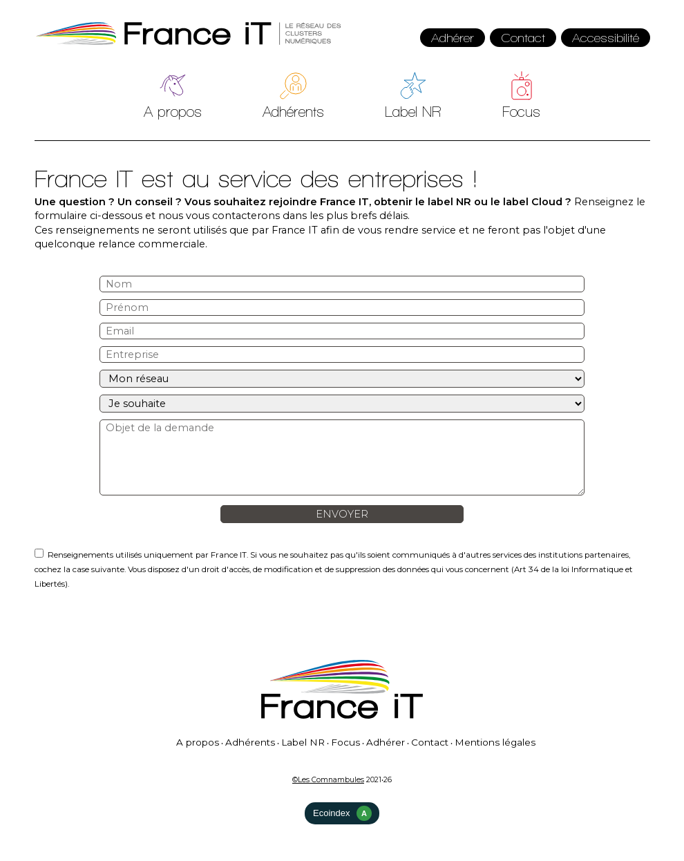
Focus (521, 112)
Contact (523, 37)
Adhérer (452, 37)
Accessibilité (605, 37)
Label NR (413, 112)
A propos (173, 112)
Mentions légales (495, 742)
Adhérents (293, 112)
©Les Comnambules (328, 779)
